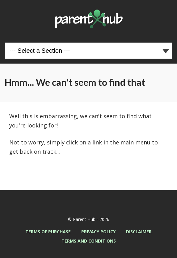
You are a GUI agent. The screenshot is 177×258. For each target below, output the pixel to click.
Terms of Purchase (48, 232)
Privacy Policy (98, 232)
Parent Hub (88, 18)
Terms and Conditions (88, 241)
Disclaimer (139, 232)
